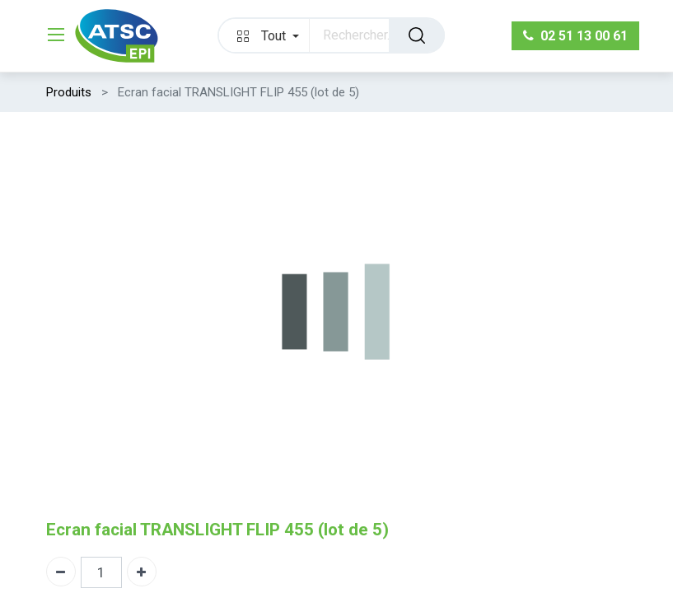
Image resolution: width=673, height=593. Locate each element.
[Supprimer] (61, 571)
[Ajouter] (142, 571)
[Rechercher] (417, 35)
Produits (68, 92)
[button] (264, 35)
